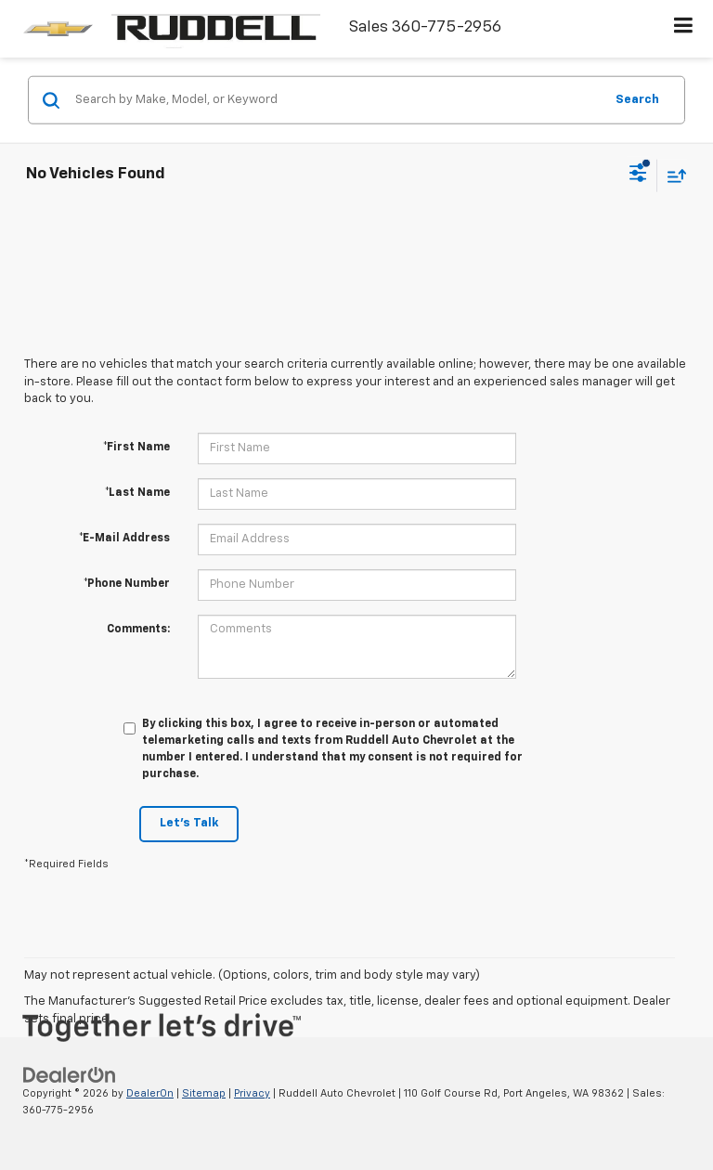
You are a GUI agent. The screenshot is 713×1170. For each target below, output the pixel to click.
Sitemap (204, 1093)
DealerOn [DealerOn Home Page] (150, 1093)
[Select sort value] (672, 175)
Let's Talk (189, 823)
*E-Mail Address (124, 538)
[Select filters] (638, 175)
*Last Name (137, 493)
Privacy (252, 1093)
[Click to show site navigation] (684, 29)
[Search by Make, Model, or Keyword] (336, 100)
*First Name (136, 447)
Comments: (138, 629)
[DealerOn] (69, 1075)
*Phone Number (127, 584)
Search (637, 99)
